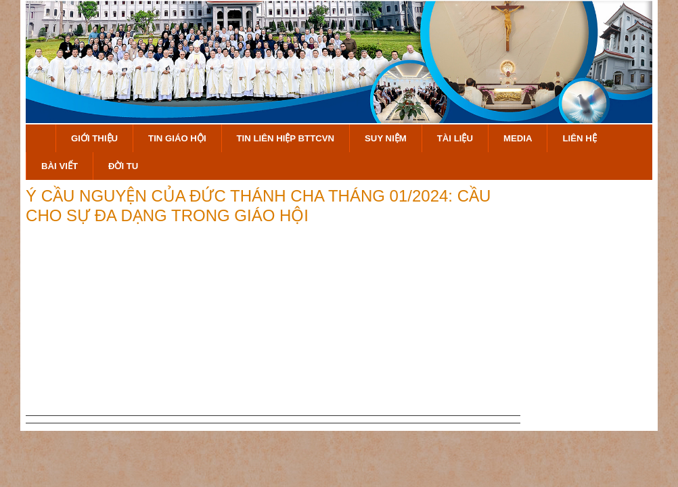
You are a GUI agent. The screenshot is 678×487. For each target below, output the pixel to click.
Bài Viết (59, 166)
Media (518, 138)
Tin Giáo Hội (177, 138)
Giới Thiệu (94, 138)
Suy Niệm (386, 138)
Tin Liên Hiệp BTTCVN (286, 138)
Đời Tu (123, 166)
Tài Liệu (455, 138)
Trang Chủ (40, 138)
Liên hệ (579, 138)
